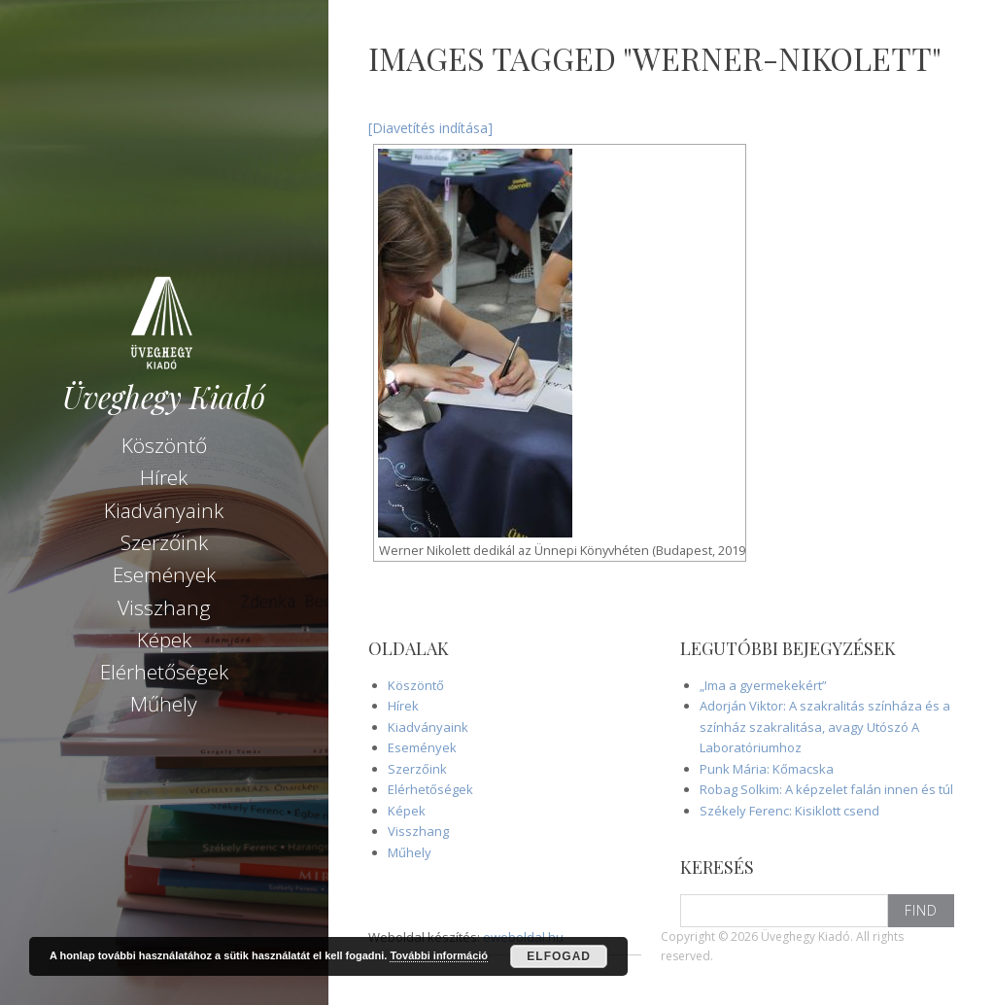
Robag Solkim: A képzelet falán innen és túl (826, 789)
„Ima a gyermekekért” (763, 685)
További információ (439, 955)
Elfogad (559, 956)
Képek (164, 639)
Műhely (163, 703)
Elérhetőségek (164, 671)
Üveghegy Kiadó (163, 397)
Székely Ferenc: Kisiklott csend (789, 810)
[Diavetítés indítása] (430, 128)
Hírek (164, 477)
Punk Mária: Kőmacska (767, 769)
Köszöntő (164, 445)
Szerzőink (164, 542)
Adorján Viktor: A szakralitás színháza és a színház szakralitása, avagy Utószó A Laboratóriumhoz (825, 726)
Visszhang (164, 607)
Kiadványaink (163, 510)
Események (164, 574)
